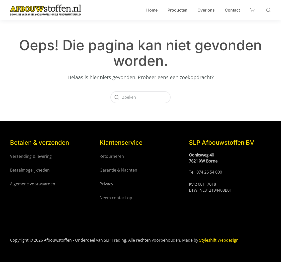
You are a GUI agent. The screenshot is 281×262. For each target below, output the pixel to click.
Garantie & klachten (118, 170)
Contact (232, 10)
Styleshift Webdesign (219, 240)
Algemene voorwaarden (32, 184)
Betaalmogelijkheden (30, 170)
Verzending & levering (31, 156)
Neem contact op (116, 197)
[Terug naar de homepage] (45, 10)
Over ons (206, 10)
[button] (268, 10)
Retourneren (112, 156)
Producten (177, 10)
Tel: (192, 172)
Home (152, 10)
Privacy (106, 184)
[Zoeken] (140, 97)
